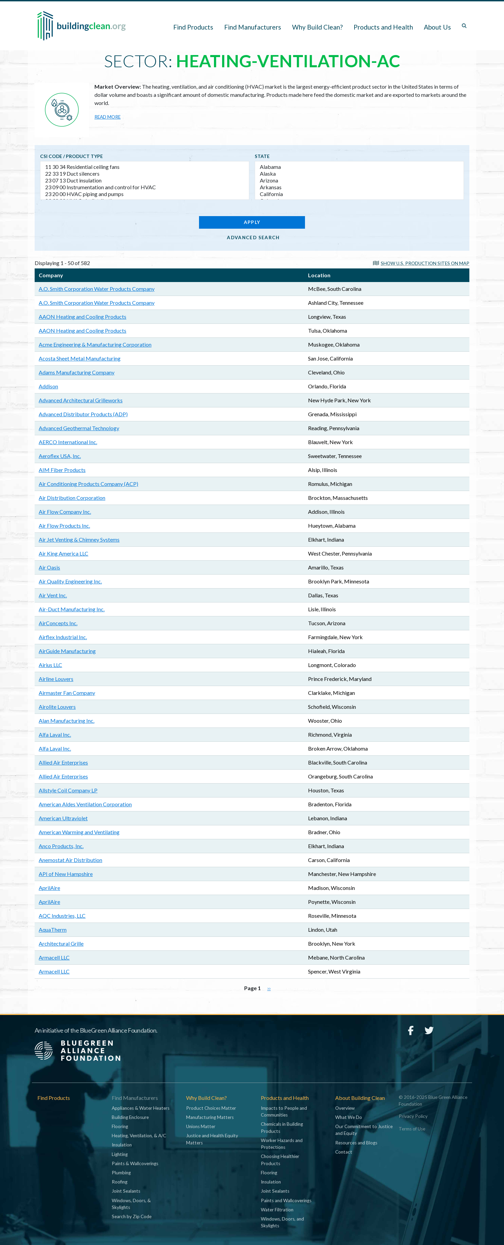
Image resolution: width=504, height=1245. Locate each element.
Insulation (122, 1144)
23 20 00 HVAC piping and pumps (144, 194)
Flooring (120, 1126)
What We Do (348, 1117)
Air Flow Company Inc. (65, 511)
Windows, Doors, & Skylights (131, 1204)
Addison (48, 386)
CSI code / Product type (71, 156)
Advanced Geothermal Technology (79, 428)
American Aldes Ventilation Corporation (85, 804)
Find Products (193, 27)
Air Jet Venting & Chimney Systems (79, 539)
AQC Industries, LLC (62, 915)
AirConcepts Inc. (58, 623)
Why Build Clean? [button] (317, 27)
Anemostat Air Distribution (70, 860)
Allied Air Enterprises (63, 762)
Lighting (120, 1154)
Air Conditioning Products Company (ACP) (88, 483)
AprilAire (49, 887)
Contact (343, 1152)
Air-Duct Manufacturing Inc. (72, 609)
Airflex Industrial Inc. (63, 637)
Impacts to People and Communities (284, 1111)
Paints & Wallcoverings (135, 1163)
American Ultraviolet (63, 818)
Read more (107, 117)
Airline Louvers (56, 679)
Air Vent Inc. (53, 595)
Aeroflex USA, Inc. (60, 456)
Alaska (359, 173)
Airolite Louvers (57, 706)
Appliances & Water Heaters (140, 1108)
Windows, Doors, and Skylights (282, 1222)
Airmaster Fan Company (67, 692)
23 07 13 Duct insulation (144, 180)
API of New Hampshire (66, 874)
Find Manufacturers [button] (252, 27)
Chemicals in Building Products (282, 1127)
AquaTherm (53, 929)
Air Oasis (49, 567)
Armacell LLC (54, 957)
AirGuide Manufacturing (67, 651)
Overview (345, 1108)
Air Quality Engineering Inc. (70, 581)
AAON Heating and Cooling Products (82, 316)
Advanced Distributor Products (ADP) (83, 414)
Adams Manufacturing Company (76, 372)
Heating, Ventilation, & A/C (139, 1135)
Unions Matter (200, 1126)
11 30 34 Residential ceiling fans (144, 166)
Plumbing (121, 1172)
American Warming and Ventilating (79, 832)
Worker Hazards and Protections (282, 1144)
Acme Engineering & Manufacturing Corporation (95, 344)
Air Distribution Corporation (72, 497)
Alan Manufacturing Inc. (66, 720)
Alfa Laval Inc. (55, 734)
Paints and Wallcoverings (286, 1200)
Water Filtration (277, 1209)
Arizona (359, 180)
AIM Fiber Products (62, 470)
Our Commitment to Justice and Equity (364, 1130)
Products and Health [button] (383, 27)
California (359, 194)
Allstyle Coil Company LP (68, 790)
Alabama (359, 166)
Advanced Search (253, 237)
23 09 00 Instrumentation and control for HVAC (144, 187)
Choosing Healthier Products (280, 1160)
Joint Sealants (126, 1191)
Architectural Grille (61, 943)
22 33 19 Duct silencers (144, 173)
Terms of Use (412, 1129)
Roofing (119, 1182)
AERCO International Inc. (68, 442)
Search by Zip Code (131, 1216)
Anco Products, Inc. (61, 846)
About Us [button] (437, 27)
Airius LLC (50, 665)
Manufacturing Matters (210, 1117)
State (262, 156)
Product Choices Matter (211, 1108)
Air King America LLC (63, 553)
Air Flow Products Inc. (64, 525)
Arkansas (359, 187)
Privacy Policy (413, 1116)
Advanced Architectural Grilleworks (81, 400)
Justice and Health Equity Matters (212, 1139)
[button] (421, 263)
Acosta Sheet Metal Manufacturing (80, 358)
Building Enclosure (130, 1117)
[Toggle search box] (464, 26)
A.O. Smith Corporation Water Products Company (97, 288)
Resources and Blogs (356, 1142)
